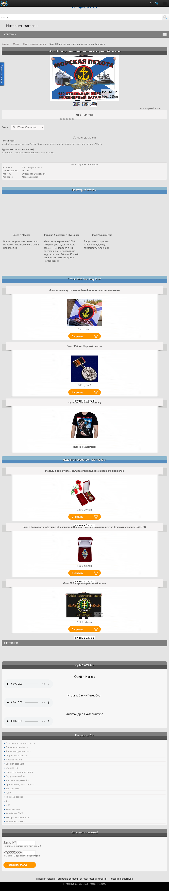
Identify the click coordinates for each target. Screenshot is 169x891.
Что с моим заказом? (84, 832)
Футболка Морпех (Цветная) (84, 402)
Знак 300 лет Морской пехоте (84, 346)
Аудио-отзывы (84, 665)
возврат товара (88, 878)
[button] (165, 17)
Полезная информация (121, 878)
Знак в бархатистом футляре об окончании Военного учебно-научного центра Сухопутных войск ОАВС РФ (84, 527)
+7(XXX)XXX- (19, 852)
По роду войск (84, 735)
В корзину (77, 336)
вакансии (102, 878)
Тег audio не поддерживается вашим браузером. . (28, 683)
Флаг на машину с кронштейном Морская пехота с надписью (84, 290)
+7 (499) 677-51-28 (84, 7)
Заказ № (19, 842)
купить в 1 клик (84, 637)
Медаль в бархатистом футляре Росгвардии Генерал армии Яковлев (84, 470)
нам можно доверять (67, 878)
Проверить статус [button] (17, 865)
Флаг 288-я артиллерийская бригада (84, 583)
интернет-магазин (45, 878)
